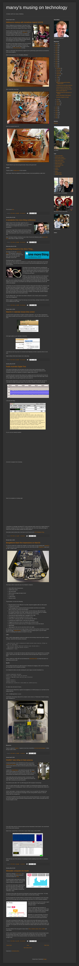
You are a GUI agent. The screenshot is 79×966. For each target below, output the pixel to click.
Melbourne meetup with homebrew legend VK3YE (24, 22)
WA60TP (57, 169)
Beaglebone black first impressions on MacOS (23, 543)
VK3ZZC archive (58, 174)
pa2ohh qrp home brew (59, 161)
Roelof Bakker (15, 770)
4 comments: (22, 753)
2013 (56, 66)
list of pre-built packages (39, 748)
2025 (56, 45)
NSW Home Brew (58, 163)
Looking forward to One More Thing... (20, 249)
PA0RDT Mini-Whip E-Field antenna (19, 760)
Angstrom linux (17, 630)
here (13, 209)
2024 (56, 47)
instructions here (33, 658)
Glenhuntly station (17, 47)
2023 (56, 49)
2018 (56, 57)
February (58, 103)
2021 (56, 52)
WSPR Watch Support (59, 157)
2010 (56, 110)
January (58, 104)
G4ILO (56, 171)
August (58, 75)
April (57, 99)
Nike (30, 928)
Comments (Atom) (15, 951)
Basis (37, 928)
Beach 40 (25, 32)
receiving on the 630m (11, 764)
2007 (56, 116)
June (57, 79)
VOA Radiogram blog (39, 532)
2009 (56, 112)
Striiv (40, 928)
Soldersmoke (16, 170)
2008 (56, 114)
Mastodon (56, 123)
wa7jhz (56, 168)
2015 (56, 63)
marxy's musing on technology (36, 7)
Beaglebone (41, 547)
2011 (56, 108)
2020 (56, 54)
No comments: (23, 213)
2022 (56, 50)
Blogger (44, 959)
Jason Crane (18, 873)
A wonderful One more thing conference (21, 220)
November (58, 70)
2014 (56, 65)
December (58, 68)
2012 (56, 107)
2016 (56, 61)
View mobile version (28, 947)
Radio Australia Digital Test (16, 366)
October (58, 72)
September (58, 73)
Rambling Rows (58, 172)
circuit (33, 771)
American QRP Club (59, 165)
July (57, 77)
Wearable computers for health (17, 871)
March (57, 101)
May (57, 80)
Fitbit (18, 876)
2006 (56, 117)
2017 (56, 59)
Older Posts (46, 945)
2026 (56, 43)
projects (17, 748)
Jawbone (33, 928)
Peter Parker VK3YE (59, 160)
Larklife (43, 928)
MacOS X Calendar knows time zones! (20, 312)
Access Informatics (59, 155)
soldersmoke (57, 166)
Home (28, 945)
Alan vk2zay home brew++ (60, 158)
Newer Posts (9, 945)
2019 (56, 56)
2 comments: (22, 535)
